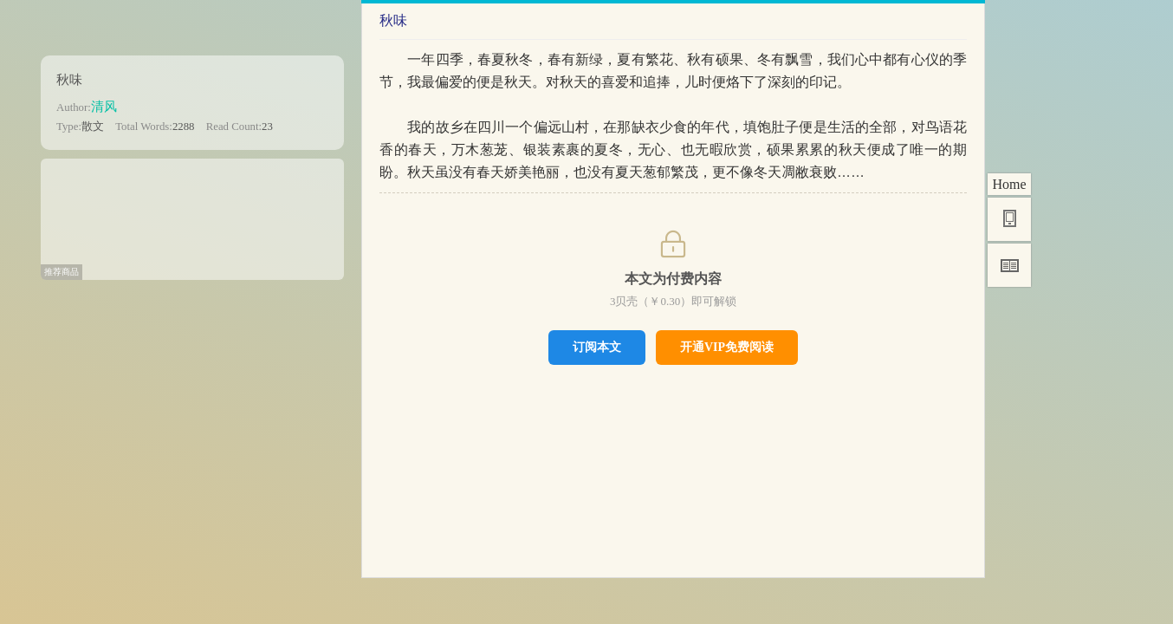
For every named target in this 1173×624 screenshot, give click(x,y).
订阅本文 (597, 347)
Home (1009, 184)
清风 (104, 106)
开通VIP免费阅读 (727, 347)
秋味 (69, 79)
